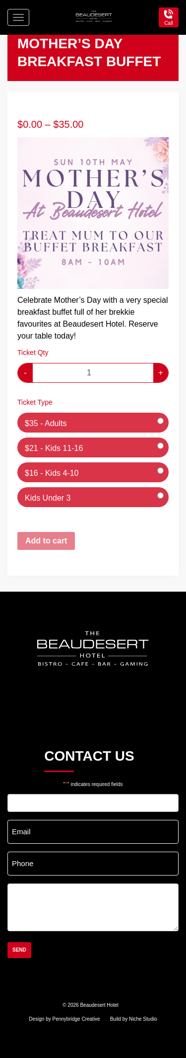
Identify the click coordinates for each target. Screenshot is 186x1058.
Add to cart (46, 540)
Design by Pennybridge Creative (64, 1019)
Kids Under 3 (48, 498)
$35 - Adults (46, 423)
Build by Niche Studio (133, 1019)
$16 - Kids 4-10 (52, 473)
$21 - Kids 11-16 (54, 448)
